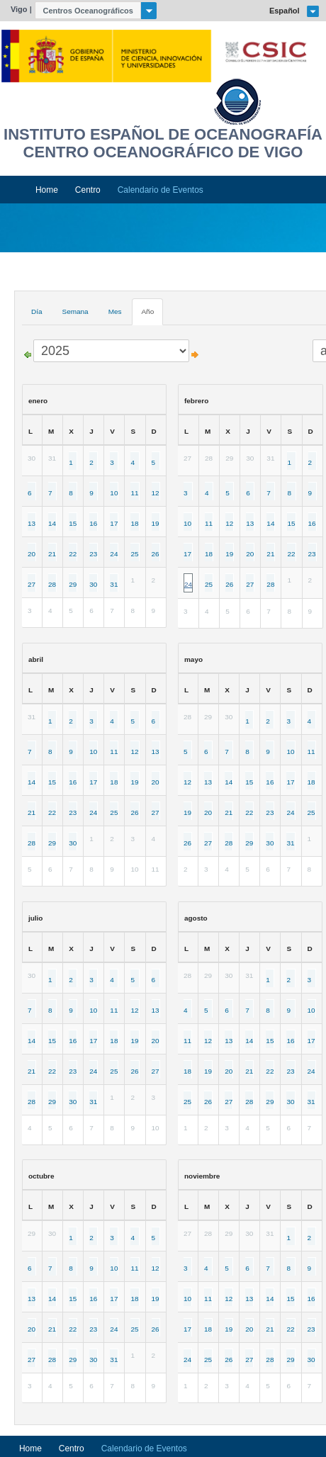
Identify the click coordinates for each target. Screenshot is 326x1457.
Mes (115, 311)
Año (147, 311)
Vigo (19, 9)
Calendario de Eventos (160, 190)
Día (37, 311)
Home (46, 190)
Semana (75, 311)
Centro (88, 190)
